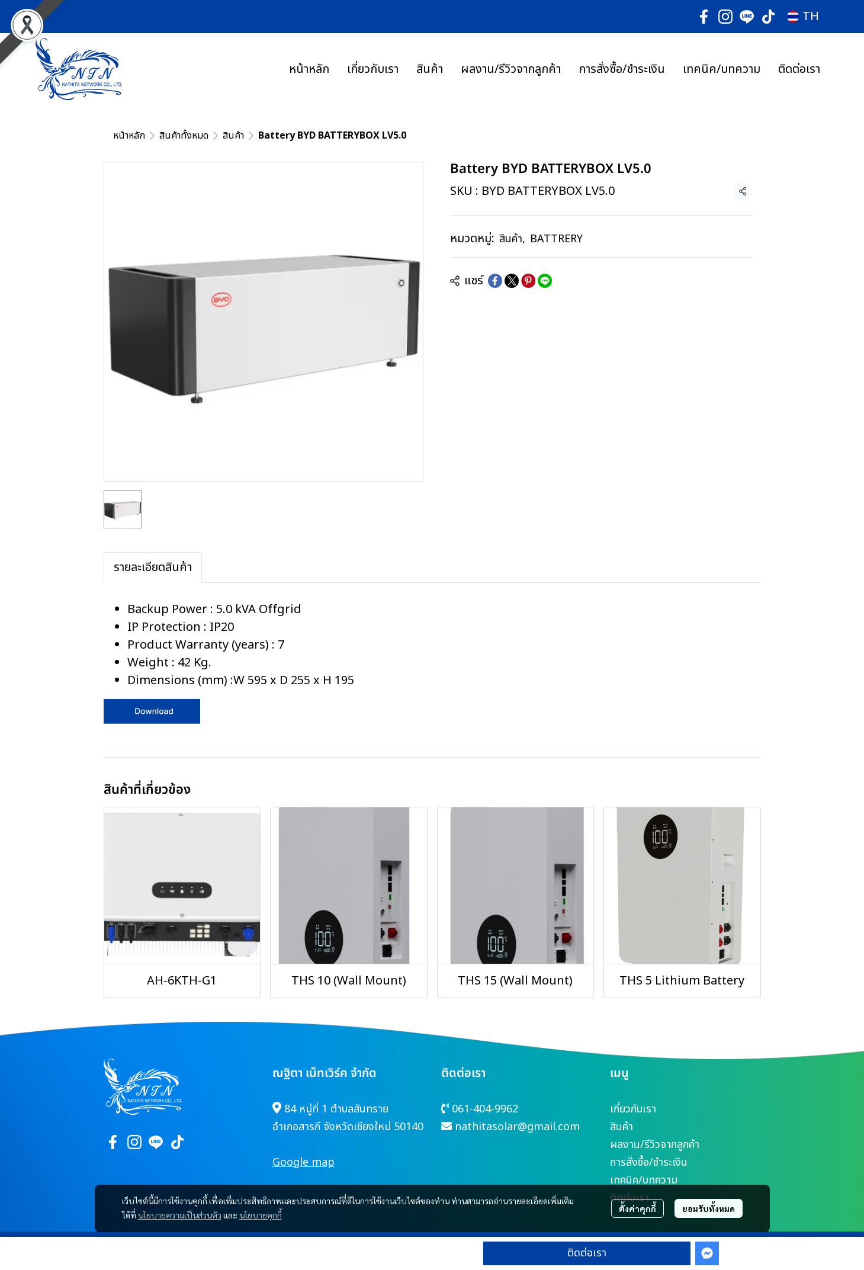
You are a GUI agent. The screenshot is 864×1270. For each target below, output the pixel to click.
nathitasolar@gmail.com (517, 1127)
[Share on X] (512, 281)
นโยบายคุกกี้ (260, 1215)
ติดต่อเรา (586, 1253)
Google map (303, 1162)
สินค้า (233, 136)
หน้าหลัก (129, 136)
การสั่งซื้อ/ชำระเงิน (649, 1162)
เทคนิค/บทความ (643, 1180)
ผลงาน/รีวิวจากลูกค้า (654, 1145)
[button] (803, 16)
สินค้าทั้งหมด (183, 136)
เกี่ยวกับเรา (633, 1109)
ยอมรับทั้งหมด (708, 1208)
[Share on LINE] (545, 281)
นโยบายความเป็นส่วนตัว (179, 1215)
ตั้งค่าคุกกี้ (637, 1208)
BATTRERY (556, 239)
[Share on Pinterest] (528, 281)
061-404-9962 (485, 1109)
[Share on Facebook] (495, 281)
